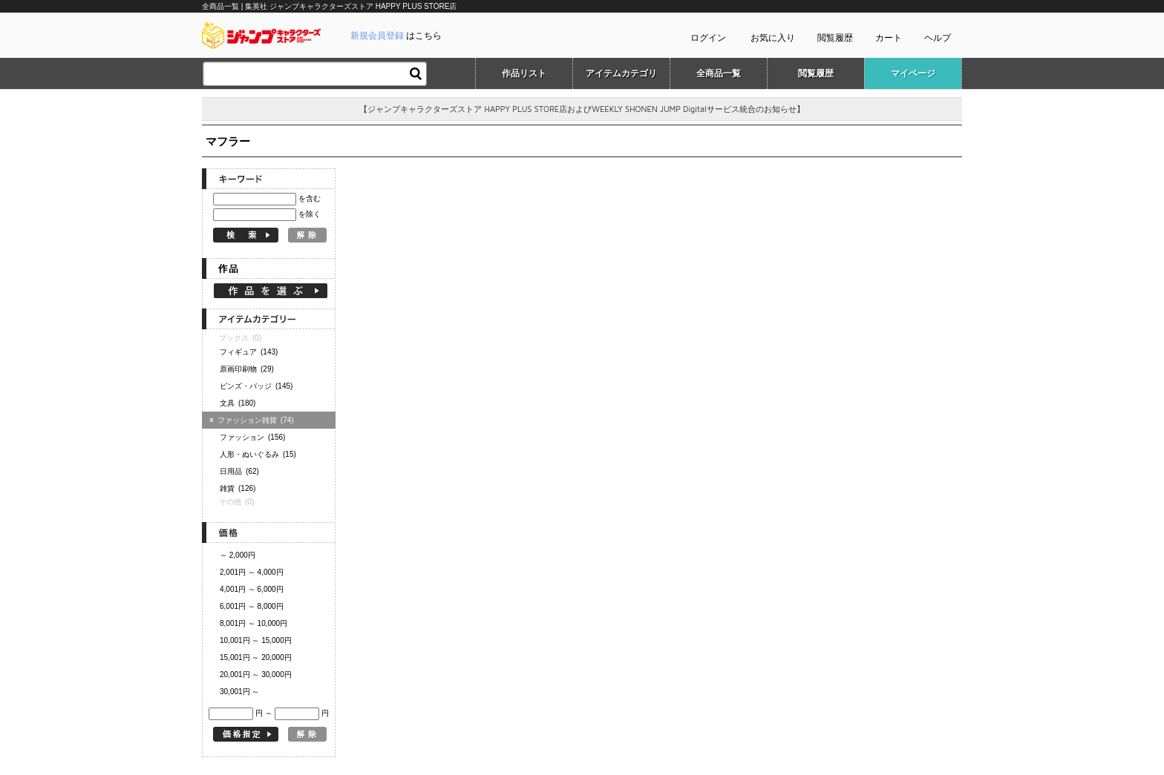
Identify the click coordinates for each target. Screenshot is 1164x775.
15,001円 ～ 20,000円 (256, 657)
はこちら (396, 35)
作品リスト (524, 73)
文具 (237, 403)
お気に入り (773, 38)
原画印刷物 (247, 369)
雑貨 (237, 488)
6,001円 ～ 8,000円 (252, 606)
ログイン (708, 38)
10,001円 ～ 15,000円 (256, 640)
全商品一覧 (718, 73)
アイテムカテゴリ (621, 73)
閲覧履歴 (835, 38)
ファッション (252, 437)
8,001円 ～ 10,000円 (253, 623)
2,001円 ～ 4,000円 (252, 572)
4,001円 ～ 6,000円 (252, 589)
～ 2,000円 (237, 555)
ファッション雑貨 (253, 420)
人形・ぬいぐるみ (258, 454)
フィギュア (249, 352)
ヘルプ (937, 38)
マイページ (913, 73)
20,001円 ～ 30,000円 (256, 674)
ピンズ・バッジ (256, 386)
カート (888, 38)
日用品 (239, 471)
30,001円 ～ (239, 691)
